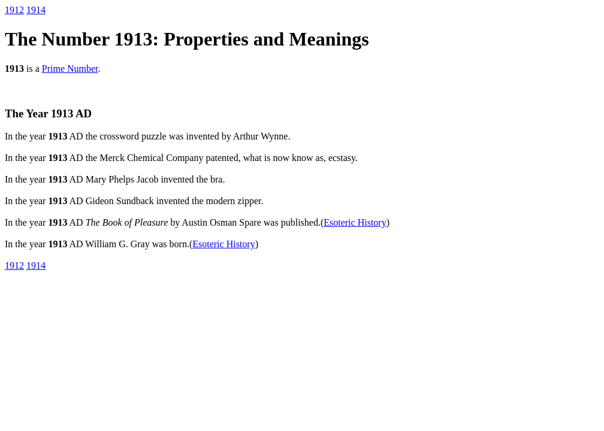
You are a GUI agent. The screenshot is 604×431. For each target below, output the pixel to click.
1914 (36, 10)
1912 (14, 10)
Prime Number (70, 68)
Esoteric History (355, 222)
